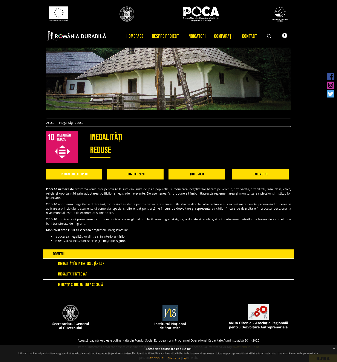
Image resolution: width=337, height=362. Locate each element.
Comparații (224, 36)
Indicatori (196, 36)
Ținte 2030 (197, 174)
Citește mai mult (177, 358)
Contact (249, 36)
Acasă (50, 123)
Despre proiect (165, 36)
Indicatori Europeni (74, 174)
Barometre (260, 174)
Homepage (135, 36)
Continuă (156, 358)
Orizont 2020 (135, 174)
